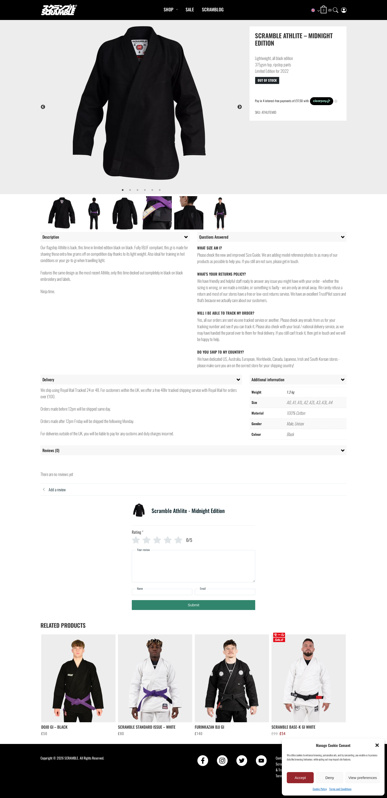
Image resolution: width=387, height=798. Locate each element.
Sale (190, 9)
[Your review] (193, 566)
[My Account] (344, 9)
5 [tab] (152, 190)
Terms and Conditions (340, 789)
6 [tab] (159, 190)
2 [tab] (130, 190)
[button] (377, 745)
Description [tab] (50, 237)
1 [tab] (122, 190)
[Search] (335, 9)
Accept (300, 778)
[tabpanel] (154, 107)
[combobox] (313, 10)
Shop (168, 9)
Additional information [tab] (268, 379)
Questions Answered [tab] (213, 237)
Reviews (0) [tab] (50, 450)
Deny (329, 778)
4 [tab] (144, 190)
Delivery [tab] (48, 379)
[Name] (162, 592)
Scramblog (213, 9)
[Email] (225, 592)
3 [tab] (137, 190)
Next (239, 107)
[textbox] (313, 10)
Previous (42, 107)
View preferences (362, 778)
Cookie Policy (320, 789)
